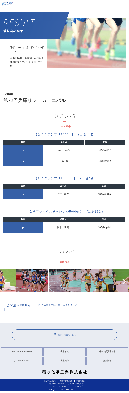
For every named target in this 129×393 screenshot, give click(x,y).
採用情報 (107, 362)
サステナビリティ (22, 362)
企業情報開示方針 (66, 383)
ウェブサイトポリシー (75, 385)
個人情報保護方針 (50, 383)
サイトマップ (78, 388)
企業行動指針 (80, 383)
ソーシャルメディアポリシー (59, 388)
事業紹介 (64, 362)
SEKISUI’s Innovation (21, 353)
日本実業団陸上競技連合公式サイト (60, 305)
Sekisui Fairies (8, 4)
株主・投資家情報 (107, 353)
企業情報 (64, 353)
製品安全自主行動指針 (56, 385)
